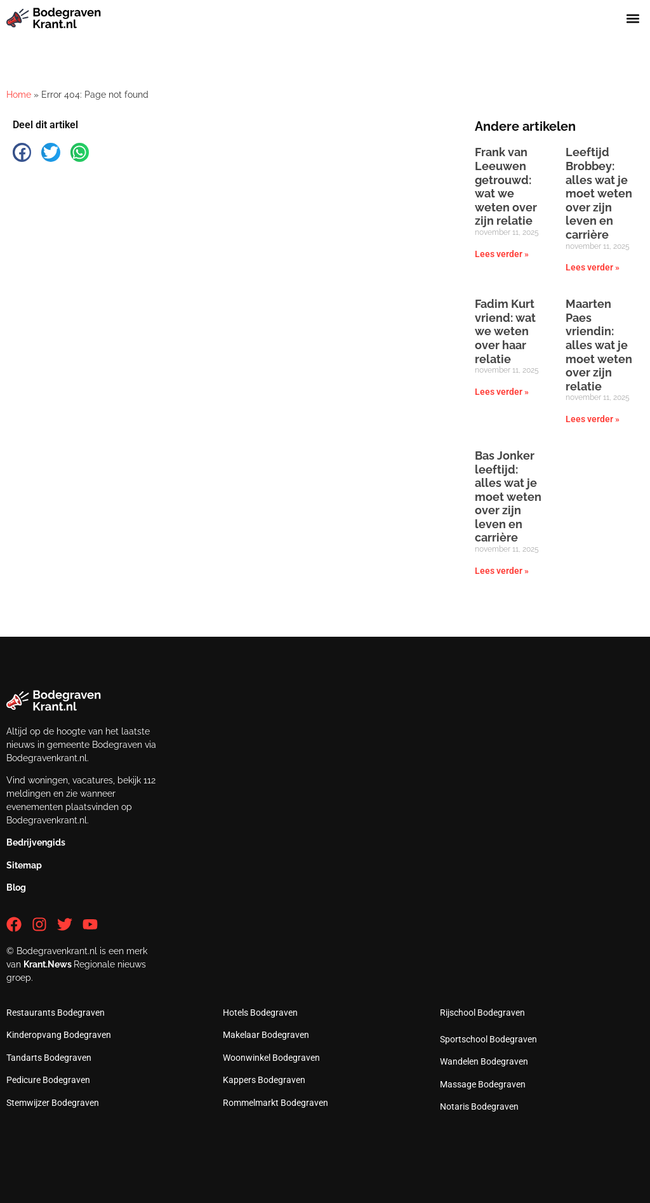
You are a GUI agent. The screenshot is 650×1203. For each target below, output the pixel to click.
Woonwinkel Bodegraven (271, 1058)
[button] (633, 18)
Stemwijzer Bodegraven (52, 1103)
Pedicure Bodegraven (48, 1080)
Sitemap (24, 865)
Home (18, 95)
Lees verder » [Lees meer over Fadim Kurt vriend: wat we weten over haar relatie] (502, 392)
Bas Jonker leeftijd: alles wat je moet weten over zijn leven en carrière (508, 497)
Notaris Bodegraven (479, 1106)
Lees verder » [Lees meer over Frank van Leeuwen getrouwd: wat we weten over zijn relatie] (502, 254)
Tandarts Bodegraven (48, 1058)
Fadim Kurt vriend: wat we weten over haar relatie (505, 331)
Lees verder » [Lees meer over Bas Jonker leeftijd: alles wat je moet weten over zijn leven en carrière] (502, 571)
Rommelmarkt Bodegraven (275, 1103)
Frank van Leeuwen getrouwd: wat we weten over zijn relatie (506, 186)
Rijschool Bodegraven (482, 1012)
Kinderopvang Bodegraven (58, 1035)
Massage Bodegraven (483, 1084)
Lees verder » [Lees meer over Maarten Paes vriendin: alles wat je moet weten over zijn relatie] (593, 419)
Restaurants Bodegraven (55, 1012)
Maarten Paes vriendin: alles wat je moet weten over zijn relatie (599, 345)
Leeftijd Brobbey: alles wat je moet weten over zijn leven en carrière (599, 193)
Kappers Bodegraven (264, 1080)
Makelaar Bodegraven (266, 1035)
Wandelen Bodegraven (484, 1061)
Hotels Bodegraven (260, 1012)
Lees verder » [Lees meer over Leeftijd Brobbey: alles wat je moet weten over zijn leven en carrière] (593, 267)
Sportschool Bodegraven (488, 1039)
